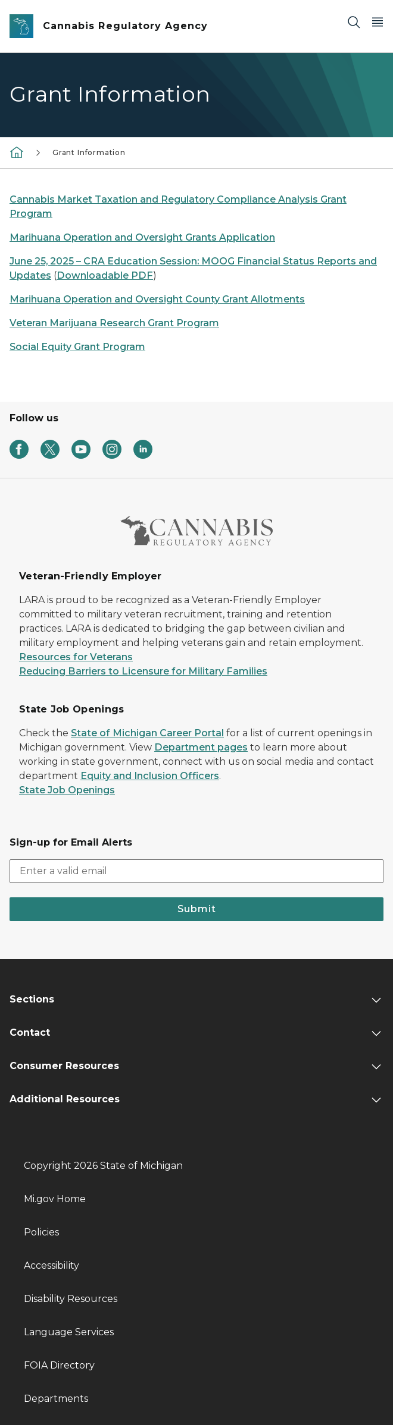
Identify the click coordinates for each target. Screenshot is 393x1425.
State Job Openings (67, 790)
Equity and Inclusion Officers (149, 775)
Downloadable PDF (105, 275)
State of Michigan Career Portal (147, 733)
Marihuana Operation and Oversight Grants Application (142, 237)
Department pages (201, 747)
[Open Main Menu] (377, 21)
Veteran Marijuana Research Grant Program (114, 323)
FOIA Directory (59, 1365)
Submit (196, 909)
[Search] (354, 21)
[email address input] (196, 871)
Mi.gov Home (55, 1199)
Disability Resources (70, 1298)
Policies (41, 1232)
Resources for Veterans (76, 657)
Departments (56, 1398)
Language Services (69, 1332)
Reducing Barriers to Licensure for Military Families (143, 671)
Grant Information (89, 152)
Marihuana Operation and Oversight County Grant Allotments (157, 299)
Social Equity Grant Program (77, 346)
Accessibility (51, 1265)
